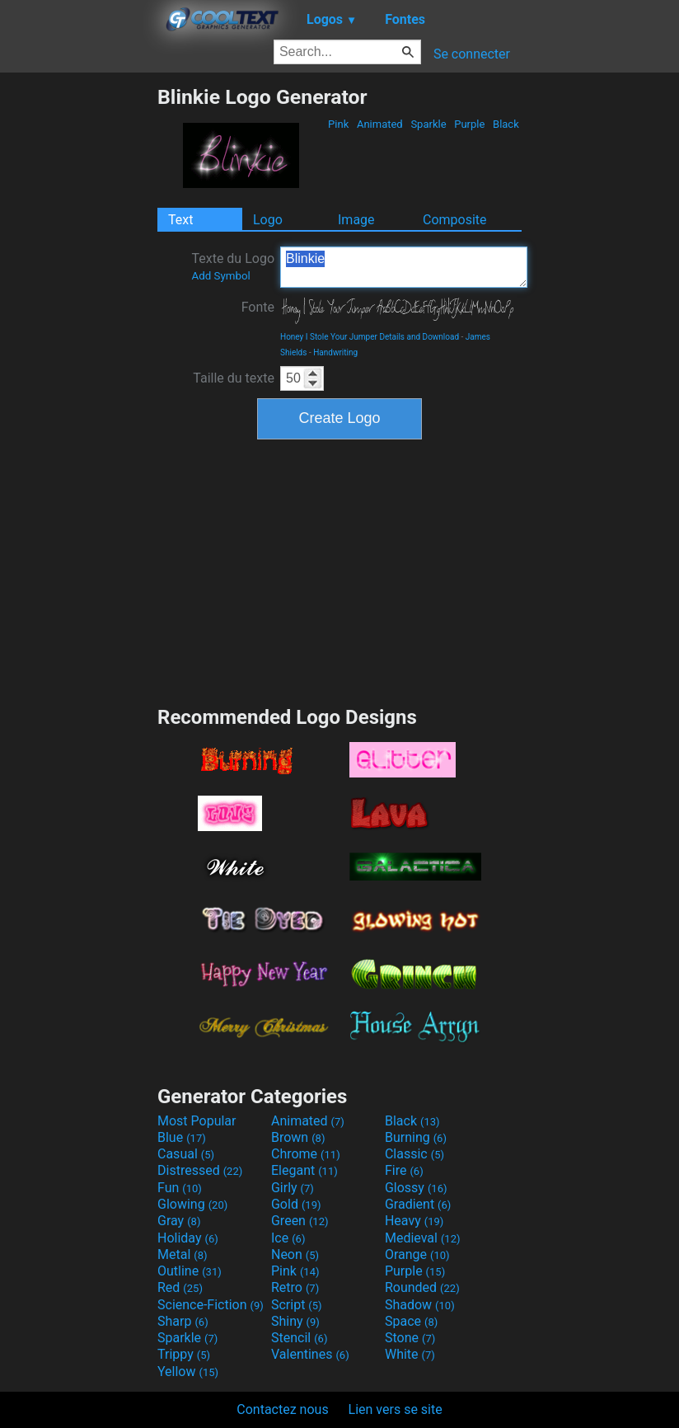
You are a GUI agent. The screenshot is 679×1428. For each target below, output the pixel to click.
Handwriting (335, 352)
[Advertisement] (78, 332)
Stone (410, 1338)
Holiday (187, 1238)
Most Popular (196, 1121)
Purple (470, 124)
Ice (288, 1238)
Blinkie (403, 267)
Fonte (257, 307)
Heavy (414, 1220)
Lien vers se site (396, 1409)
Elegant (304, 1170)
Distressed (199, 1170)
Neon (295, 1254)
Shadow (420, 1305)
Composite (455, 220)
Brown (298, 1137)
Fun (179, 1187)
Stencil (299, 1338)
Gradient (418, 1204)
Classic (414, 1154)
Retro (295, 1287)
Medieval (423, 1238)
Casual (185, 1154)
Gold (296, 1204)
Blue (181, 1137)
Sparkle (428, 124)
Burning (416, 1137)
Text (180, 220)
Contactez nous (282, 1409)
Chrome (305, 1154)
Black (506, 124)
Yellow (187, 1371)
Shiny (295, 1321)
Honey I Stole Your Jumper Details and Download (369, 336)
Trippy (183, 1354)
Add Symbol (220, 276)
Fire (404, 1170)
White (410, 1354)
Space (411, 1321)
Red (180, 1287)
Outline (189, 1271)
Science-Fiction (210, 1305)
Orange (417, 1254)
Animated (379, 124)
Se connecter (471, 54)
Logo (268, 220)
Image (356, 220)
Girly (292, 1187)
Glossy (416, 1187)
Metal (182, 1254)
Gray (178, 1220)
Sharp (182, 1321)
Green (300, 1220)
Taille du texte (233, 378)
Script (296, 1305)
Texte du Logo (232, 266)
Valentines (310, 1354)
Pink (338, 124)
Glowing (192, 1204)
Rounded (422, 1287)
